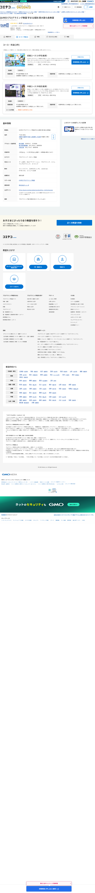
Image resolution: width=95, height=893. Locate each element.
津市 (55, 380)
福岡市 (24, 400)
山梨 (60, 384)
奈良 (60, 388)
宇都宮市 (35, 375)
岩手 (41, 371)
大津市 (24, 389)
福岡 (20, 400)
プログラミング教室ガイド (9, 299)
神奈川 (21, 377)
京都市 (34, 389)
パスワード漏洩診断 (34, 482)
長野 (70, 384)
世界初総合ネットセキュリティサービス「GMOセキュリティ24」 (14, 482)
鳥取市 (24, 397)
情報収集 (57, 520)
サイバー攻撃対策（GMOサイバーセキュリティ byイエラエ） (23, 483)
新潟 (20, 384)
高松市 (34, 393)
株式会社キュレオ (24, 185)
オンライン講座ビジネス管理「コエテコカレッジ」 (50, 347)
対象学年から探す (31, 301)
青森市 (35, 371)
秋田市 (65, 371)
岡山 (40, 397)
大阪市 (44, 389)
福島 (81, 371)
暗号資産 (69, 520)
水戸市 (24, 375)
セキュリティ (36, 520)
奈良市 (64, 389)
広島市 (54, 397)
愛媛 (40, 392)
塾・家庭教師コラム (8, 312)
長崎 (40, 400)
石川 (40, 384)
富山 (30, 384)
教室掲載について (53, 304)
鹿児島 (21, 402)
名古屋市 (45, 380)
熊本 (50, 400)
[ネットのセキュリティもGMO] (13, 1)
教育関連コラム (6, 317)
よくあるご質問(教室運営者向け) (87, 3)
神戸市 (54, 389)
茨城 (20, 375)
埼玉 (51, 375)
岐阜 (20, 380)
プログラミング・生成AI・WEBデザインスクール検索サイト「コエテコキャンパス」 (58, 334)
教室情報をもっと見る (53, 32)
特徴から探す (30, 306)
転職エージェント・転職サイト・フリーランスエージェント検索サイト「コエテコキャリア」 (60, 339)
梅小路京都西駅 (23, 145)
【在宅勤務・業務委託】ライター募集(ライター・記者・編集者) (18, 336)
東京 (73, 375)
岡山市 (44, 397)
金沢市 (44, 384)
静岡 (30, 380)
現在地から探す (31, 309)
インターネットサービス (6, 520)
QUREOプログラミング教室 (27, 180)
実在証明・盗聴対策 (5, 483)
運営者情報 (51, 312)
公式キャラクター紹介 (76, 317)
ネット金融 (63, 520)
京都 (30, 388)
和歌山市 (76, 389)
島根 (30, 397)
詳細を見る (81, 57)
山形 (71, 371)
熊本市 (54, 400)
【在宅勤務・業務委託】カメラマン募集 (12, 339)
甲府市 (64, 384)
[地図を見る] (53, 137)
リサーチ (52, 520)
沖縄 (33, 402)
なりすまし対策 (60, 483)
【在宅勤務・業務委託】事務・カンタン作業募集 (15, 341)
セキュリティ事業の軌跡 (70, 483)
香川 (30, 392)
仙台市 (55, 371)
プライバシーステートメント (78, 306)
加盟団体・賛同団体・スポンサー (79, 312)
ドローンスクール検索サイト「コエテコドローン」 (50, 336)
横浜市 (26, 377)
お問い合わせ (52, 301)
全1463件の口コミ (27, 23)
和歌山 (70, 388)
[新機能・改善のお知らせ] (58, 7)
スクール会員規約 (75, 301)
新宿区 (77, 375)
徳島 (20, 392)
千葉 (63, 375)
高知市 (54, 393)
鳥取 (20, 397)
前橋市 (45, 375)
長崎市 (44, 400)
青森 (31, 371)
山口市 (64, 397)
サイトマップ (74, 322)
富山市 (34, 384)
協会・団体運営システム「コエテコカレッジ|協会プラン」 (52, 357)
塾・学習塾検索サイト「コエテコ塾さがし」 (48, 341)
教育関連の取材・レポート (9, 319)
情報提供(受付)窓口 (53, 309)
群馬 (41, 375)
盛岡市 (45, 371)
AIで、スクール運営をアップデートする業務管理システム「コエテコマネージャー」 (58, 344)
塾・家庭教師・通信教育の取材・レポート (13, 314)
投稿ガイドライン (75, 309)
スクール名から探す (32, 304)
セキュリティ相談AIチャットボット (58, 481)
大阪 (40, 388)
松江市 (34, 397)
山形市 (75, 371)
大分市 (64, 400)
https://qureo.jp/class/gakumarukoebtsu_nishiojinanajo (36, 190)
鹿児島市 (26, 402)
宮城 (51, 371)
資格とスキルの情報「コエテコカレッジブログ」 (50, 349)
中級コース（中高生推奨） (37, 86)
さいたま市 (56, 375)
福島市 (85, 371)
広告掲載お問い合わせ (54, 306)
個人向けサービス (76, 520)
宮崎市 (74, 400)
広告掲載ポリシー (75, 325)
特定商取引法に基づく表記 (77, 304)
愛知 (40, 380)
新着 (4, 306)
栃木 (30, 375)
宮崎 (70, 400)
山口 (60, 397)
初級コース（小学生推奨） (37, 55)
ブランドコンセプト (75, 314)
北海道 (21, 371)
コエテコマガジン (7, 304)
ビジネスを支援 (28, 520)
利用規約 (73, 299)
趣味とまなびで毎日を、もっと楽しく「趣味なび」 (50, 354)
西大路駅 (21, 143)
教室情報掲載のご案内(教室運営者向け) (70, 3)
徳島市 (24, 393)
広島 (50, 397)
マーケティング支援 (44, 520)
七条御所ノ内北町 (36, 137)
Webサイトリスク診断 (44, 482)
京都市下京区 (27, 137)
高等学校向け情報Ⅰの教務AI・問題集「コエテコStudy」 (51, 352)
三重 (51, 380)
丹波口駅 (21, 147)
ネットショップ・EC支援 (18, 520)
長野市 (74, 384)
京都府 (21, 137)
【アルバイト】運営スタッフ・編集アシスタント (15, 334)
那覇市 (36, 402)
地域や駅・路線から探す (33, 299)
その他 (83, 520)
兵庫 (50, 388)
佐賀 (30, 400)
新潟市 (24, 384)
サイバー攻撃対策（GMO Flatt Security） (46, 483)
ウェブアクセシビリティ (76, 319)
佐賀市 (34, 400)
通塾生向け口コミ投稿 (87, 139)
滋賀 (20, 388)
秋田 (61, 371)
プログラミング (6, 309)
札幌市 (26, 371)
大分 (60, 400)
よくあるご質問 (52, 299)
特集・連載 (5, 301)
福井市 (54, 384)
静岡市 (34, 380)
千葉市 (67, 375)
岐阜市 (24, 380)
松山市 (44, 393)
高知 (50, 392)
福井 (50, 384)
